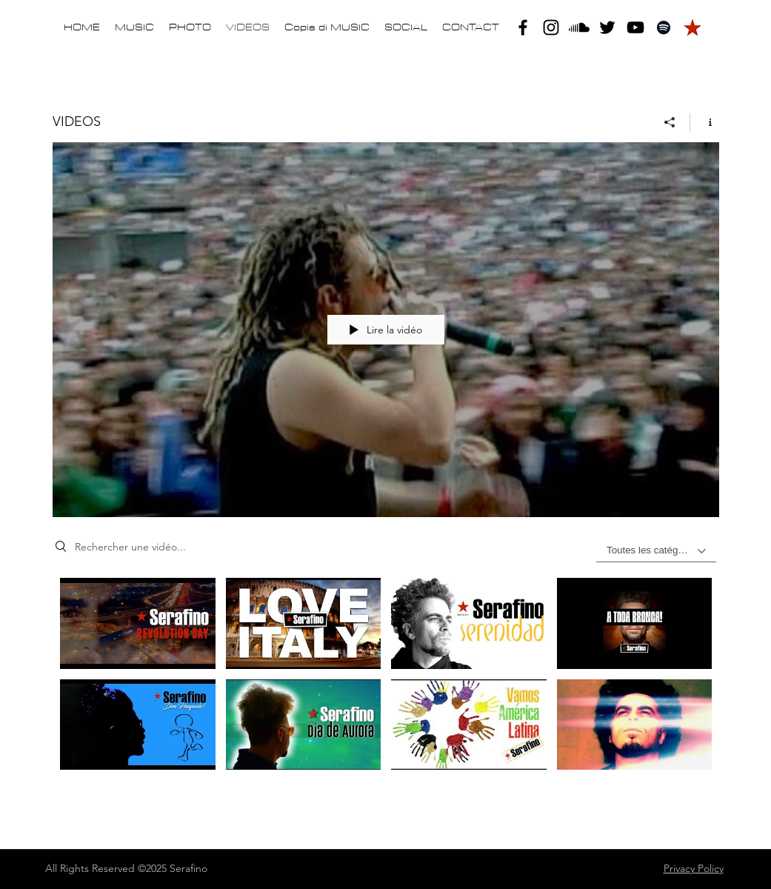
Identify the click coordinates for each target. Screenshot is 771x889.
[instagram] (551, 27)
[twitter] (607, 27)
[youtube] (635, 27)
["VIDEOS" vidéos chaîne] (386, 682)
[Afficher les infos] (704, 122)
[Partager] (670, 122)
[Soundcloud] (579, 27)
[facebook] (523, 27)
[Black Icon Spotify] (663, 27)
